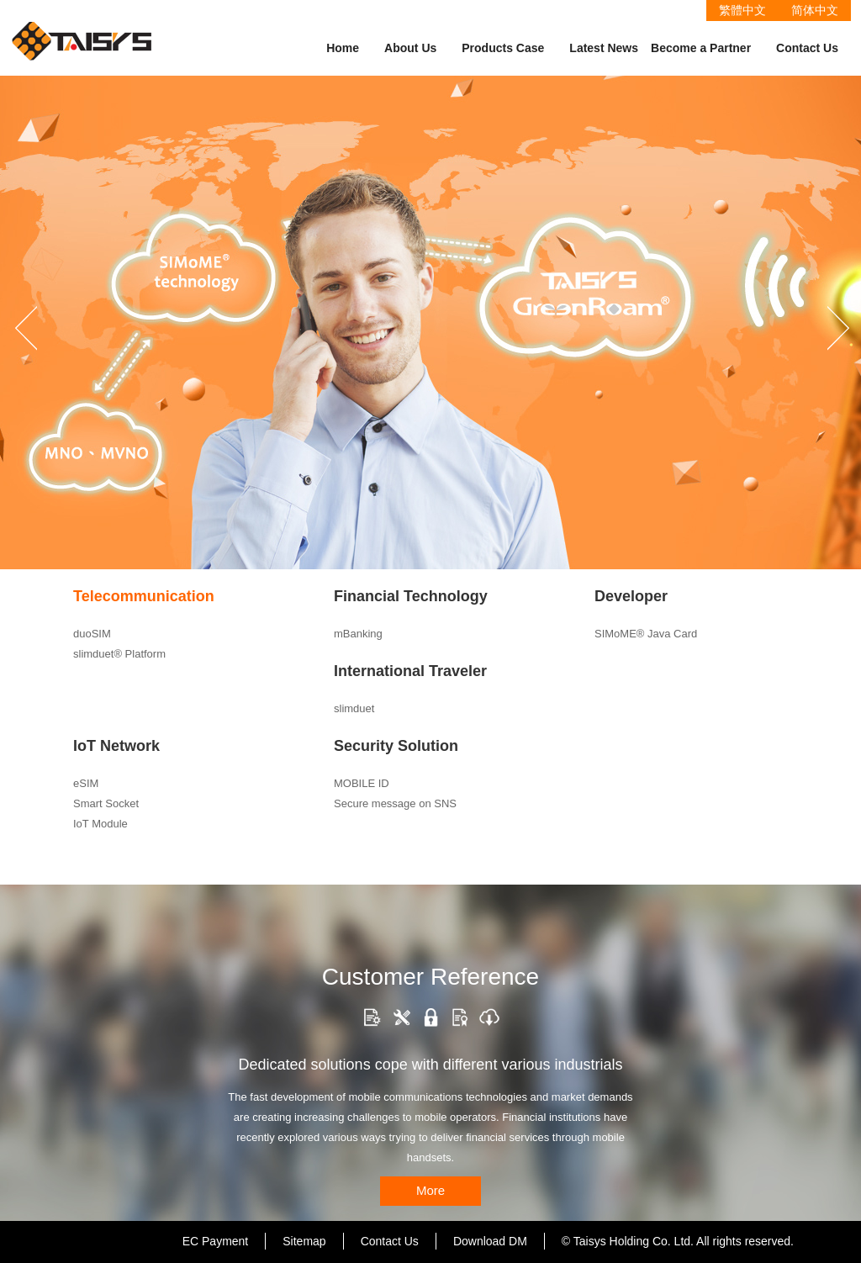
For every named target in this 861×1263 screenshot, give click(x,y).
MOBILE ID (361, 783)
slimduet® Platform (119, 653)
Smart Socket (106, 803)
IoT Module (100, 823)
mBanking (358, 633)
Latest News (603, 48)
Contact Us (807, 48)
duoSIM (92, 633)
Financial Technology (411, 596)
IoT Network (116, 745)
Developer (631, 596)
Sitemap (304, 1241)
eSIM (85, 783)
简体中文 (814, 10)
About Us (410, 48)
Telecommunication (143, 596)
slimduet (354, 708)
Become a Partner (701, 48)
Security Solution (396, 745)
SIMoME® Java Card (645, 633)
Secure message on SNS (395, 803)
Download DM (490, 1241)
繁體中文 (742, 10)
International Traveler (410, 671)
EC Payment (215, 1241)
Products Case (503, 48)
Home (342, 48)
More (430, 1190)
